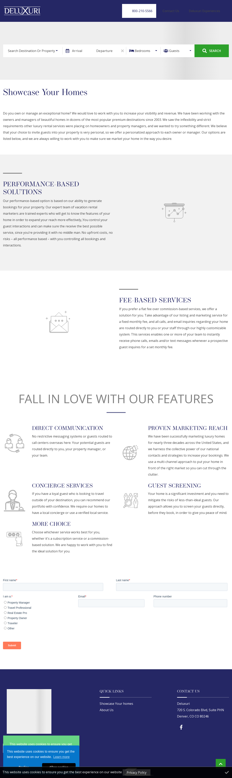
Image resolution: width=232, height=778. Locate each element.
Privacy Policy (136, 772)
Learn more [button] (61, 757)
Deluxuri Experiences (207, 9)
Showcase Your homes (116, 700)
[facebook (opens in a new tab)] (182, 724)
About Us (107, 706)
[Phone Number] (152, 9)
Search (211, 47)
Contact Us (180, 9)
